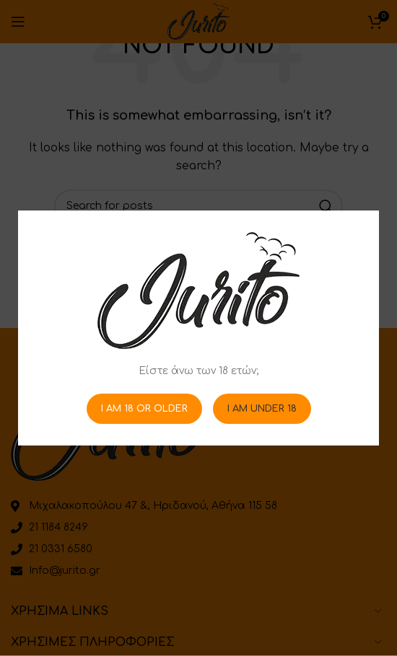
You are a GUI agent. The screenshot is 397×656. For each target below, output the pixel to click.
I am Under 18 (262, 408)
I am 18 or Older (144, 408)
